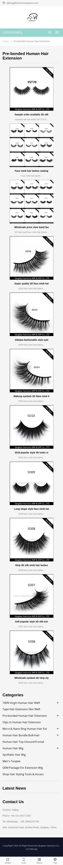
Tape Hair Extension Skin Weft (21, 709)
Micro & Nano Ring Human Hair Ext (25, 729)
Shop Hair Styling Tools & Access (23, 774)
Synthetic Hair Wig (14, 754)
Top (55, 860)
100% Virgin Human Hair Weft (21, 703)
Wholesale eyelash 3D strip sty (31, 678)
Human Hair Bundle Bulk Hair (21, 735)
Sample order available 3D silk (32, 114)
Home (6, 41)
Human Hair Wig (13, 748)
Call (24, 860)
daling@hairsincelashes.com (22, 3)
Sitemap (33, 849)
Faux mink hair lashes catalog (31, 171)
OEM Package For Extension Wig (23, 768)
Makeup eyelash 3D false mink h (32, 396)
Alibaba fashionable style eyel (31, 340)
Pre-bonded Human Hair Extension (25, 716)
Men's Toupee (11, 761)
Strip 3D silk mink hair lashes (31, 565)
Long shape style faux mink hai (31, 509)
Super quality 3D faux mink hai (31, 283)
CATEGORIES (12, 32)
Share (8, 860)
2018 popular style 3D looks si (31, 452)
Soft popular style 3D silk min (31, 621)
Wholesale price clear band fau (31, 227)
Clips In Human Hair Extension (22, 722)
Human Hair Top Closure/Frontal (23, 742)
